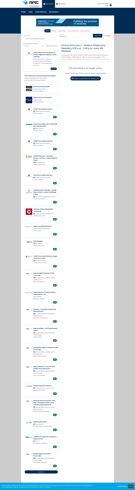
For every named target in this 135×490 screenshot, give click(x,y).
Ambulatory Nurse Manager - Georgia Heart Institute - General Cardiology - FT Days (45, 192)
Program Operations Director (42, 385)
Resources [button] (53, 12)
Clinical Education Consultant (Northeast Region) (40, 76)
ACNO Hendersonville (40, 422)
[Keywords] (41, 36)
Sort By (26, 46)
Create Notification (51, 46)
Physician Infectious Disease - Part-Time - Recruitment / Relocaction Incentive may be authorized (44, 403)
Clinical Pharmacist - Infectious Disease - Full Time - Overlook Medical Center (45, 158)
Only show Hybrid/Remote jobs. (35, 38)
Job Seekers (48, 4)
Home (23, 12)
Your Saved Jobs (85, 31)
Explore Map (62, 31)
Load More (41, 472)
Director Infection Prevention (42, 97)
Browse (54, 31)
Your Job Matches (73, 31)
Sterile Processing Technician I (43, 109)
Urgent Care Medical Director (42, 226)
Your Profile (40, 12)
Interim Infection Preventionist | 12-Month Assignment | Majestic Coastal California (44, 54)
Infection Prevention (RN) (41, 86)
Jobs (30, 12)
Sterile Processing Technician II (43, 141)
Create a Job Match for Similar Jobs (85, 78)
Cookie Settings (122, 486)
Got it (130, 486)
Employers (60, 4)
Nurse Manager (38, 241)
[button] (106, 36)
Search (47, 31)
